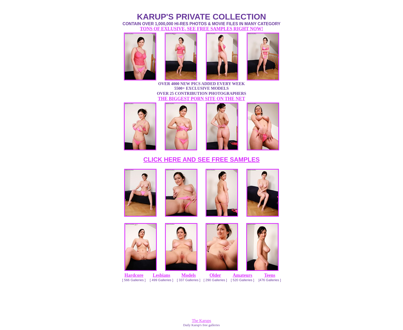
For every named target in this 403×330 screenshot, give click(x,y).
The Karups (201, 320)
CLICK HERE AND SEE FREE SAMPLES (201, 159)
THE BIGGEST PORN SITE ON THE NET (201, 98)
